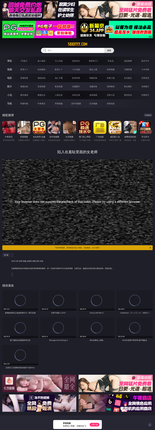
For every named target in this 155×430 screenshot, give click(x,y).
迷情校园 (93, 95)
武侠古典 (76, 95)
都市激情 (24, 95)
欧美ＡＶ (59, 69)
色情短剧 (111, 103)
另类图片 (145, 86)
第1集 (6, 255)
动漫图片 (76, 86)
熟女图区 (128, 86)
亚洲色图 (41, 86)
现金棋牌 (128, 61)
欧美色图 (59, 86)
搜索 (109, 50)
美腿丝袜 (93, 86)
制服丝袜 (93, 78)
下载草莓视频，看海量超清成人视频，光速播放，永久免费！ (103, 247)
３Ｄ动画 (76, 69)
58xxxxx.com (77, 44)
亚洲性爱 (24, 78)
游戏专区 (76, 61)
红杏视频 (93, 103)
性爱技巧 (145, 95)
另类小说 (111, 95)
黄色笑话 (128, 95)
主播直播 (128, 69)
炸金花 (111, 61)
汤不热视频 (76, 103)
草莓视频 (59, 103)
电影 (9, 78)
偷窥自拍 (24, 86)
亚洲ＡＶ (24, 69)
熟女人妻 (93, 69)
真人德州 (41, 61)
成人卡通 (59, 78)
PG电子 (24, 61)
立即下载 (94, 424)
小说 (9, 95)
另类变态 (145, 78)
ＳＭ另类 (145, 69)
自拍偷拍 (41, 69)
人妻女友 (59, 95)
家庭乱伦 (41, 95)
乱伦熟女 (128, 78)
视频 (9, 69)
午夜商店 (41, 103)
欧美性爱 (76, 78)
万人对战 (59, 61)
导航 (9, 103)
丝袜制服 (111, 69)
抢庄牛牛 (145, 61)
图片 (9, 86)
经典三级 (111, 78)
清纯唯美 (111, 86)
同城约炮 (24, 103)
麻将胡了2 (93, 61)
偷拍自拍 (41, 78)
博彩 (9, 60)
